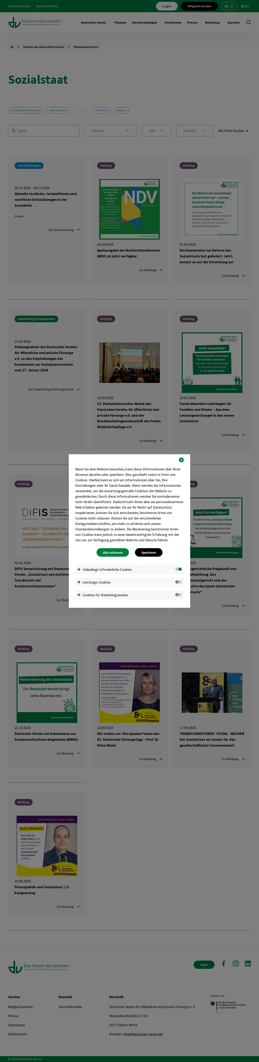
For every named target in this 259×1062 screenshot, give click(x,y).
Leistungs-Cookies (97, 582)
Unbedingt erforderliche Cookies (107, 569)
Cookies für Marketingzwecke (105, 595)
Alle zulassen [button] (112, 552)
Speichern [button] (148, 552)
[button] (181, 459)
